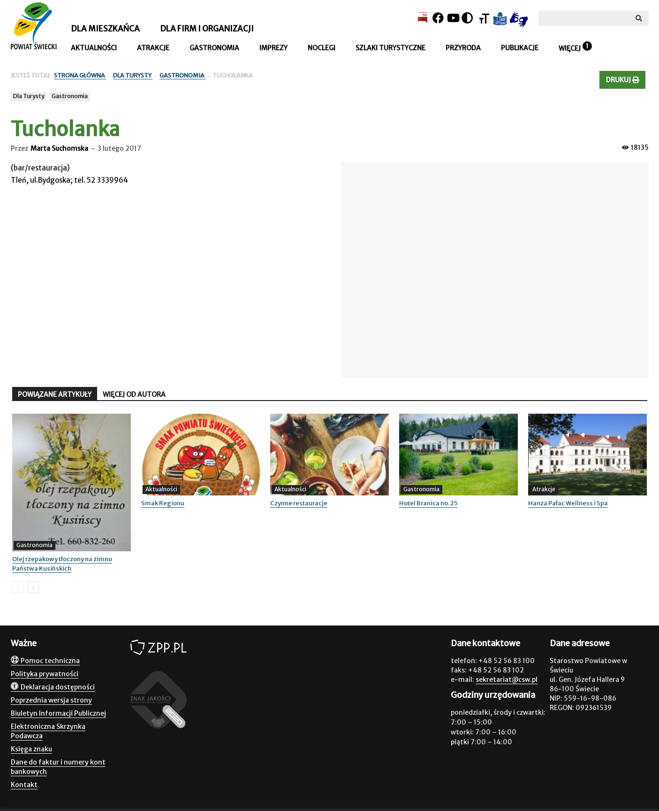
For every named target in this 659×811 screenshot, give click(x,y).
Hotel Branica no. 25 (428, 503)
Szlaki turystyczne (390, 48)
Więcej (570, 48)
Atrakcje (153, 48)
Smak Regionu (162, 503)
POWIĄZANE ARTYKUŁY (54, 394)
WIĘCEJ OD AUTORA (134, 394)
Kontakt (24, 784)
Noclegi (321, 48)
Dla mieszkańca (105, 28)
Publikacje (519, 48)
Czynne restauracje (298, 503)
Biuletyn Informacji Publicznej (58, 713)
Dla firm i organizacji (207, 28)
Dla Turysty (29, 96)
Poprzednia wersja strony (51, 700)
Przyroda (463, 48)
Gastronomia (214, 48)
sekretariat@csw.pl (507, 679)
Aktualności (94, 48)
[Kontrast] (467, 18)
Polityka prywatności (44, 674)
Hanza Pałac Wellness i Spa (568, 503)
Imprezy (273, 48)
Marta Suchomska (59, 148)
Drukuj (622, 80)
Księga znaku (31, 749)
